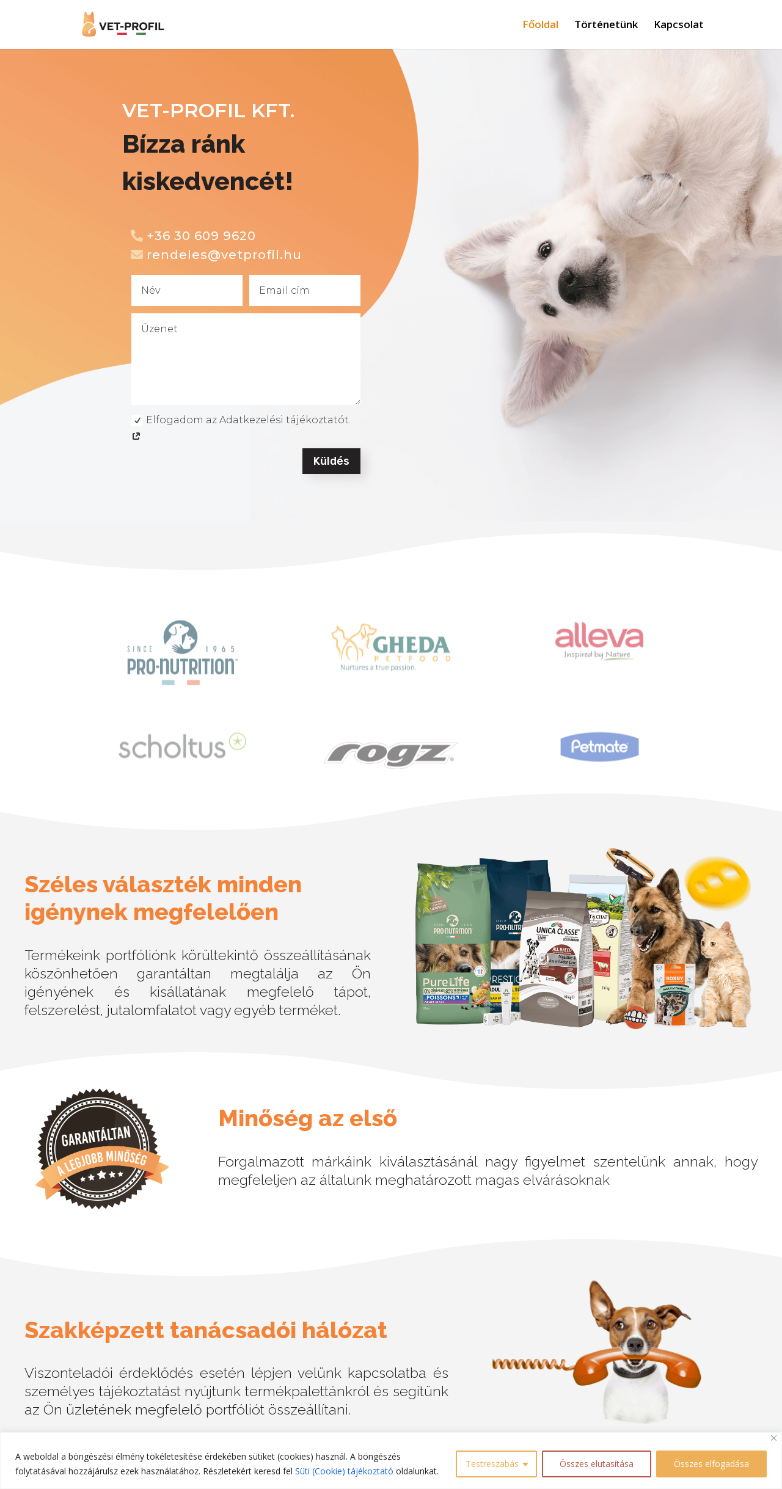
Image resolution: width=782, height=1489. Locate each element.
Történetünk (606, 25)
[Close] (774, 1438)
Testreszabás (492, 1463)
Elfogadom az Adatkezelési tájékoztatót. (241, 428)
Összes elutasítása (597, 1463)
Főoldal (540, 25)
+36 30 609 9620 (201, 235)
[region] (391, 1460)
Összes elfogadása (711, 1463)
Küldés (331, 461)
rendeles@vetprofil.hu (224, 254)
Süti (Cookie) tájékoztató (344, 1471)
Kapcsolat (679, 25)
